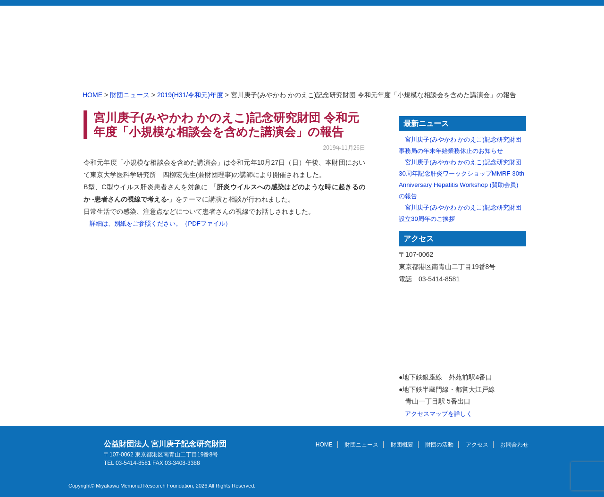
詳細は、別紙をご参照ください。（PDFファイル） (160, 223)
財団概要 (302, 70)
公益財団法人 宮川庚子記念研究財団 (188, 29)
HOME (189, 70)
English (474, 41)
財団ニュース (245, 70)
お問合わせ (480, 26)
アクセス (415, 70)
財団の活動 (358, 70)
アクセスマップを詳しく (438, 413)
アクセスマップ (462, 328)
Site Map (509, 41)
